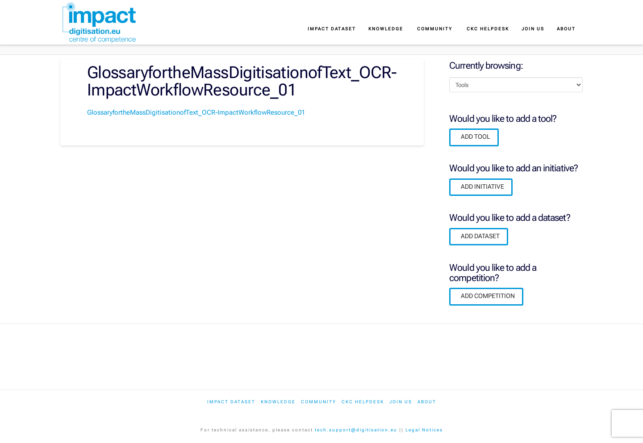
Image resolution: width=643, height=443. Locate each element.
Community (318, 401)
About (427, 401)
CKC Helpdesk (363, 401)
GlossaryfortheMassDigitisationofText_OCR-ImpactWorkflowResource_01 (196, 112)
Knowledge (278, 401)
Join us (400, 401)
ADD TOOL (475, 136)
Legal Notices (424, 429)
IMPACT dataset (231, 401)
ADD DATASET (480, 236)
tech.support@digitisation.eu (356, 429)
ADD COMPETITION (488, 295)
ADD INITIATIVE (482, 186)
